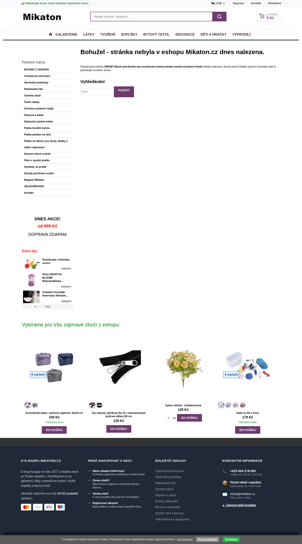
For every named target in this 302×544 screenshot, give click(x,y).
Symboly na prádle (35, 166)
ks (174, 417)
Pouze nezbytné (207, 539)
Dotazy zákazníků (166, 501)
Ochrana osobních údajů (39, 108)
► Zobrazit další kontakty (239, 505)
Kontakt (256, 3)
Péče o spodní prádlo (36, 160)
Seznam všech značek (37, 153)
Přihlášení (274, 3)
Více (47, 306)
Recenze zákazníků (167, 507)
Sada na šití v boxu (247, 413)
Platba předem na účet (37, 134)
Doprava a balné (34, 115)
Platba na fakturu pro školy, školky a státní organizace (46, 144)
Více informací (185, 539)
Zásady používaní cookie (39, 173)
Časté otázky (31, 102)
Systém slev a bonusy (169, 513)
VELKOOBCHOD (34, 186)
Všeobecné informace (37, 76)
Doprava (238, 3)
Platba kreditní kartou (37, 128)
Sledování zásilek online (38, 121)
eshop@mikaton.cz (242, 494)
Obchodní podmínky (36, 82)
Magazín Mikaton (34, 179)
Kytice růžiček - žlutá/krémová (183, 405)
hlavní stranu (103, 70)
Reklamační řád (33, 89)
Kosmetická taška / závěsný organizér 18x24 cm (54, 413)
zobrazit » (66, 268)
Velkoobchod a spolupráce (172, 519)
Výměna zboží (32, 95)
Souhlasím (231, 539)
